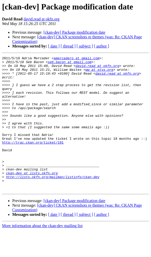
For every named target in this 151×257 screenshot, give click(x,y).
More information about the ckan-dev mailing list (42, 252)
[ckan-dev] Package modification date (74, 32)
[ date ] (54, 46)
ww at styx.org (99, 72)
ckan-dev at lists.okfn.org (32, 196)
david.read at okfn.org (41, 19)
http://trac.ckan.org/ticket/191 (33, 160)
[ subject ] (85, 46)
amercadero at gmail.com (76, 58)
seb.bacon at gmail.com (69, 63)
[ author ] (101, 46)
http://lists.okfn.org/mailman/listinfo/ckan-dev (53, 201)
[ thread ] (68, 46)
